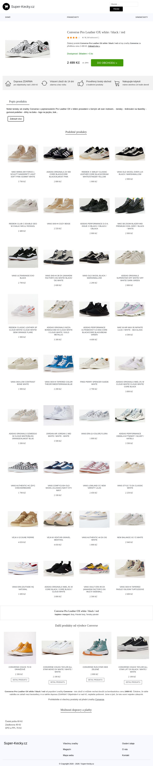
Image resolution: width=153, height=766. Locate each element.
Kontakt (125, 755)
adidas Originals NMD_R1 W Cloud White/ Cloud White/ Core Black (130, 384)
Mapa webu (68, 755)
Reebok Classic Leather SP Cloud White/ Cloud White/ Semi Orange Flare (23, 329)
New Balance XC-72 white (130, 537)
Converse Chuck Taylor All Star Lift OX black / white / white (133, 669)
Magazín (67, 749)
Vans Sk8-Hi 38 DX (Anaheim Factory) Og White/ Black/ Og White (58, 278)
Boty (72, 614)
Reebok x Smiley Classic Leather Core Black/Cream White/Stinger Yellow (94, 174)
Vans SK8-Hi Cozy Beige (58, 224)
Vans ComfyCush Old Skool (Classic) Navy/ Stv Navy (59, 488)
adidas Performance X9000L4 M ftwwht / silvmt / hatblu (130, 436)
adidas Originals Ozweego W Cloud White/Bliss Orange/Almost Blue (23, 436)
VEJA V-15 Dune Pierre (23, 537)
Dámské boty (142, 17)
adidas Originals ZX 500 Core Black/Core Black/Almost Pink (59, 174)
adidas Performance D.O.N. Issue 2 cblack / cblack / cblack (94, 226)
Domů (7, 17)
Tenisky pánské (92, 614)
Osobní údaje (128, 743)
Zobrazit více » (94, 46)
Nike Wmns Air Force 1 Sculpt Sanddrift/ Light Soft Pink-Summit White (22, 174)
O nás (125, 749)
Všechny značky (70, 743)
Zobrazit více (16, 119)
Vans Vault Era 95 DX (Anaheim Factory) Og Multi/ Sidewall (94, 589)
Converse (134, 43)
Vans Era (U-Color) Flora (94, 434)
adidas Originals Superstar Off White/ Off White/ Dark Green (130, 278)
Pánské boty (73, 17)
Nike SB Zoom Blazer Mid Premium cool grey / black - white (130, 226)
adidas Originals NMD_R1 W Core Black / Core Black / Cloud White (59, 589)
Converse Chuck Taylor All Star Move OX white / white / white (57, 669)
